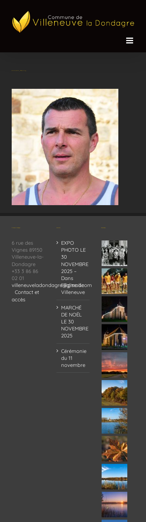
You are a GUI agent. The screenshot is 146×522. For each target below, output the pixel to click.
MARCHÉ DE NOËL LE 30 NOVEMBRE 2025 (73, 321)
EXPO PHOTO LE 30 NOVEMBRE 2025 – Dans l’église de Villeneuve (73, 267)
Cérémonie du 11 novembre (73, 358)
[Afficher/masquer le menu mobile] (130, 40)
